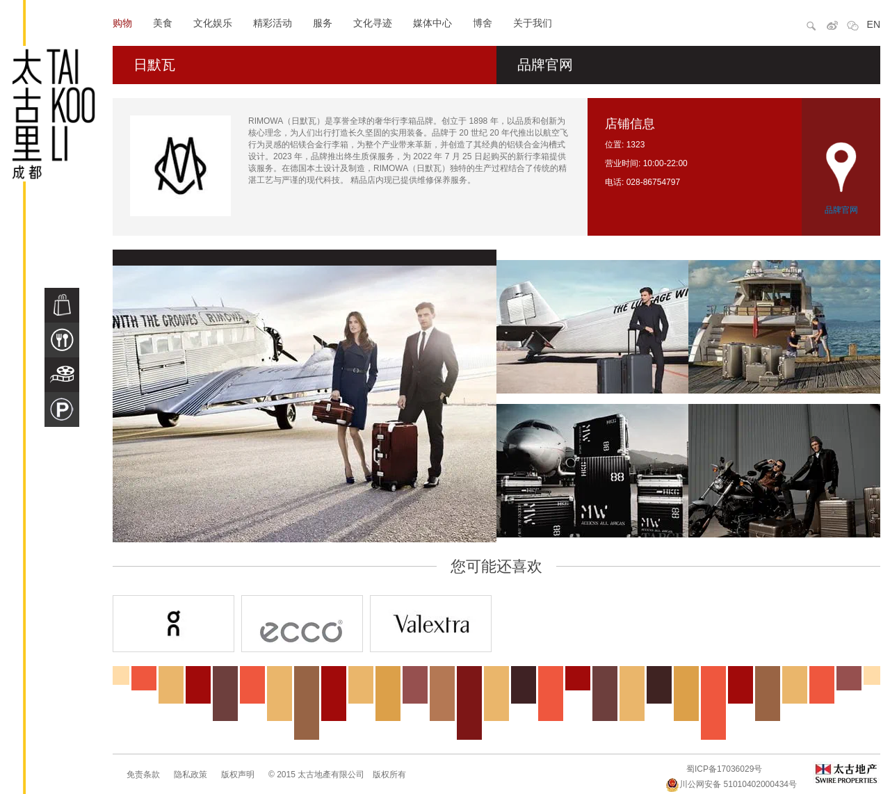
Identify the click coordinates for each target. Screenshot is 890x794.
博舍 (482, 23)
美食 (162, 23)
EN (873, 24)
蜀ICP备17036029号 (724, 769)
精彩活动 (272, 23)
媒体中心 (432, 23)
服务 (322, 23)
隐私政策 (190, 774)
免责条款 (143, 774)
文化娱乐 (212, 23)
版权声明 (237, 774)
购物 (122, 23)
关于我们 (532, 23)
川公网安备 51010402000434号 (731, 784)
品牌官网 (545, 64)
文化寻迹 (372, 23)
